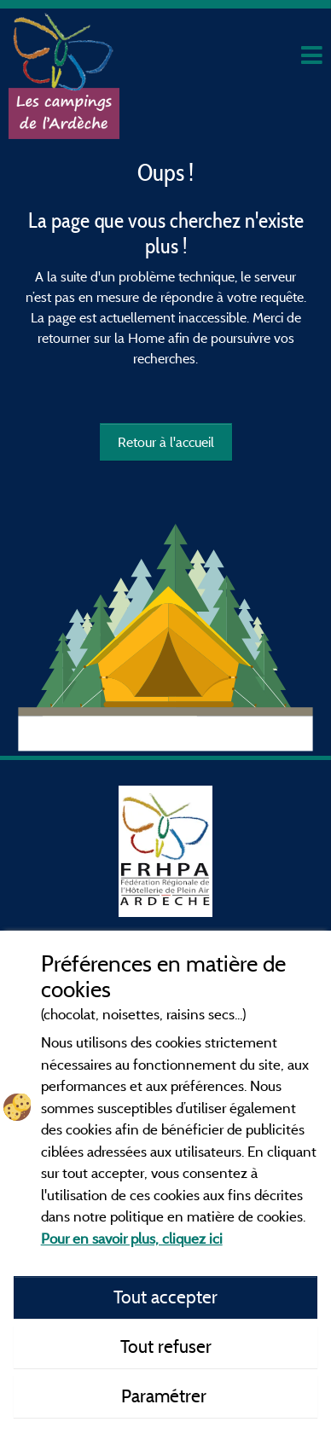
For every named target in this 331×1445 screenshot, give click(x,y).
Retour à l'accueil (166, 441)
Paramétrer (166, 1395)
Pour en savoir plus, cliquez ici (132, 1238)
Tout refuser (166, 1346)
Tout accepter (165, 1296)
